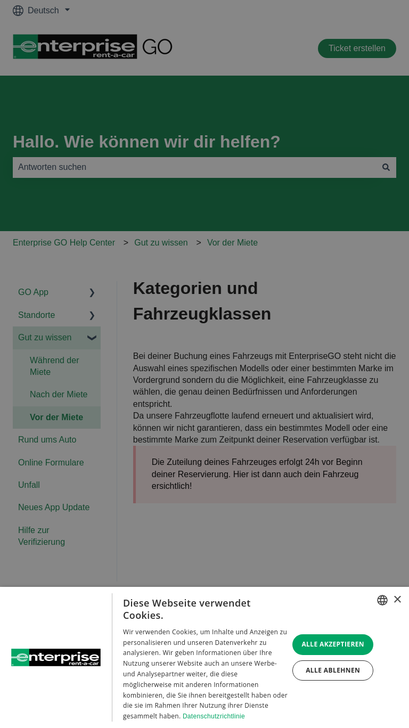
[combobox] (382, 600)
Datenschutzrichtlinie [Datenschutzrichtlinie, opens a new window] (214, 716)
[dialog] (204, 657)
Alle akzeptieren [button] (332, 644)
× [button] (397, 600)
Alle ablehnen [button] (333, 670)
